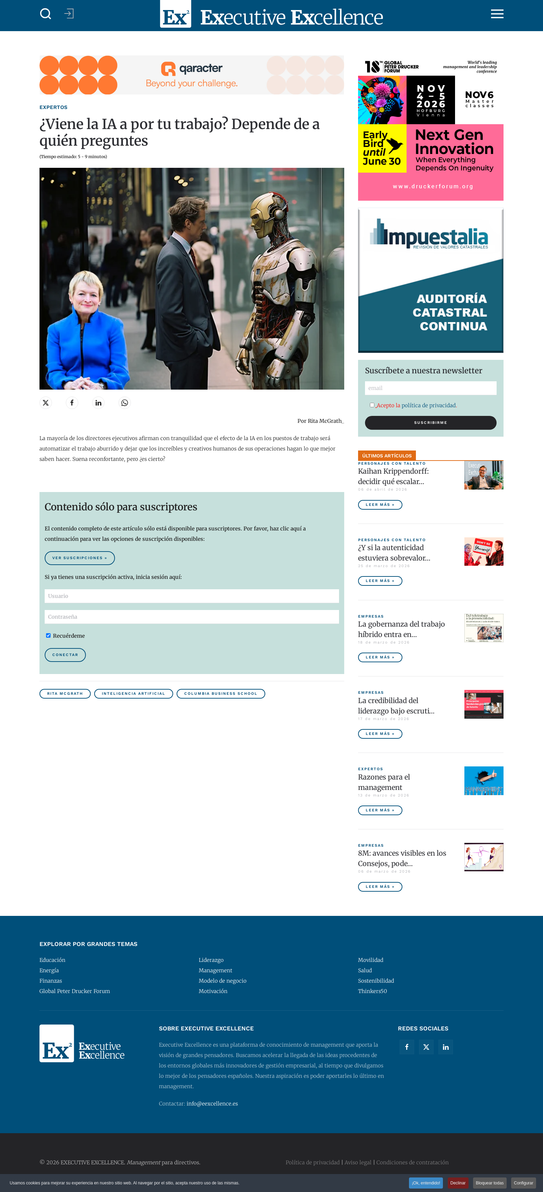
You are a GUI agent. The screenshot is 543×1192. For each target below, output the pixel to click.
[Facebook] (407, 1047)
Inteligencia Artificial (134, 693)
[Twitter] (426, 1047)
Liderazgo (211, 960)
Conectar (65, 655)
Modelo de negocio (223, 980)
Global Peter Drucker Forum (74, 991)
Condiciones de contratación (412, 1162)
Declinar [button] (458, 1183)
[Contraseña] (192, 617)
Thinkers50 (372, 991)
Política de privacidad (313, 1162)
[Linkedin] (445, 1047)
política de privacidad (429, 405)
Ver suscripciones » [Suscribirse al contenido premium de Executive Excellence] (79, 558)
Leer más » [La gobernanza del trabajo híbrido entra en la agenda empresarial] (380, 657)
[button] (45, 14)
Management (215, 970)
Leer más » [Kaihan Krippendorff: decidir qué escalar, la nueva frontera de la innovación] (380, 504)
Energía (49, 970)
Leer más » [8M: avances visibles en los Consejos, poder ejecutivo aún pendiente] (380, 886)
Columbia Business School (221, 693)
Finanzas (50, 980)
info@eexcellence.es (212, 1103)
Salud (365, 970)
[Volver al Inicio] (271, 14)
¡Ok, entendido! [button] (426, 1183)
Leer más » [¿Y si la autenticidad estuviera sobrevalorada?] (380, 581)
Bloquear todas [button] (490, 1183)
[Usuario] (192, 596)
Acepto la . (413, 405)
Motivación (213, 991)
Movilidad (370, 960)
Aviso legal (358, 1162)
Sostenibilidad (376, 980)
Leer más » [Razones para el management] (380, 810)
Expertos (53, 107)
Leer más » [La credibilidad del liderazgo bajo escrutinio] (380, 733)
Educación (52, 960)
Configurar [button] (523, 1183)
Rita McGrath (65, 693)
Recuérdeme (65, 636)
